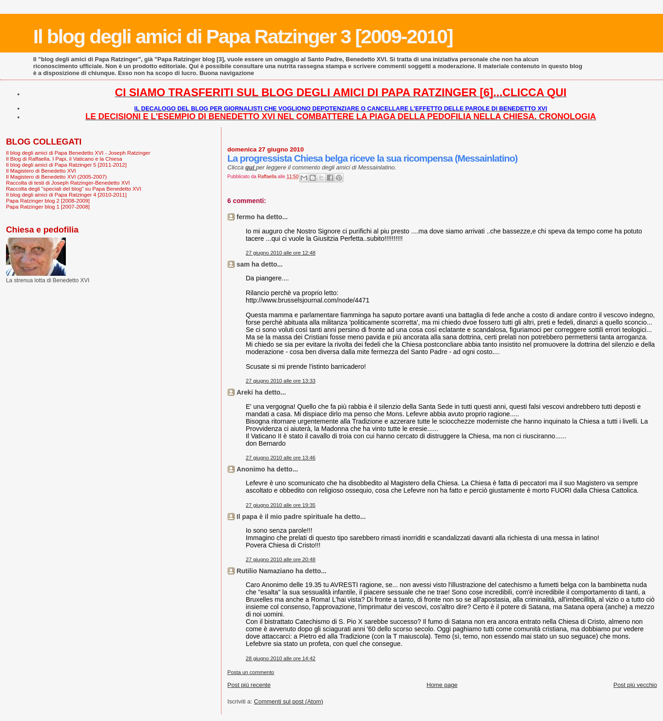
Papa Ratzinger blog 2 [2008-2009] (48, 201)
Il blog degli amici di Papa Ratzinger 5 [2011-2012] (66, 165)
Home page (441, 684)
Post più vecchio (635, 684)
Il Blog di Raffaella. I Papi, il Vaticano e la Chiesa (64, 159)
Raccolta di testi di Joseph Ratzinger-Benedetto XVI (68, 183)
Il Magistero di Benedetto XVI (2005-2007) (56, 177)
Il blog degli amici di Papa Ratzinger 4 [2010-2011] (66, 195)
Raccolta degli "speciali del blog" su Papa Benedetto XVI (73, 189)
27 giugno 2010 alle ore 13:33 (280, 381)
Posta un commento (250, 672)
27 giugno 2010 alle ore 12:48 (280, 253)
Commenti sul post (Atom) (288, 701)
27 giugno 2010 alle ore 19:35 (280, 505)
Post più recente (249, 684)
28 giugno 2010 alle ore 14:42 (280, 658)
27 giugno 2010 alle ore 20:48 (280, 559)
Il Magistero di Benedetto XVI (41, 171)
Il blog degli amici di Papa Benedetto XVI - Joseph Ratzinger (78, 153)
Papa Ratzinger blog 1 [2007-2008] (48, 206)
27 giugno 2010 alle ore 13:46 (280, 457)
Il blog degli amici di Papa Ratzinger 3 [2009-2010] (243, 36)
